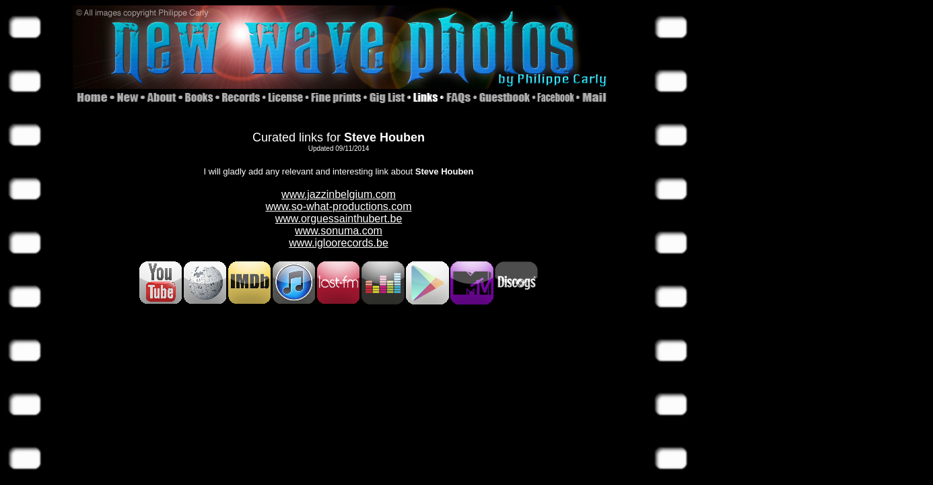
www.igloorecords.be (338, 243)
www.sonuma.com (338, 230)
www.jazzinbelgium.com (338, 194)
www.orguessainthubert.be (339, 218)
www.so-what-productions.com (339, 206)
